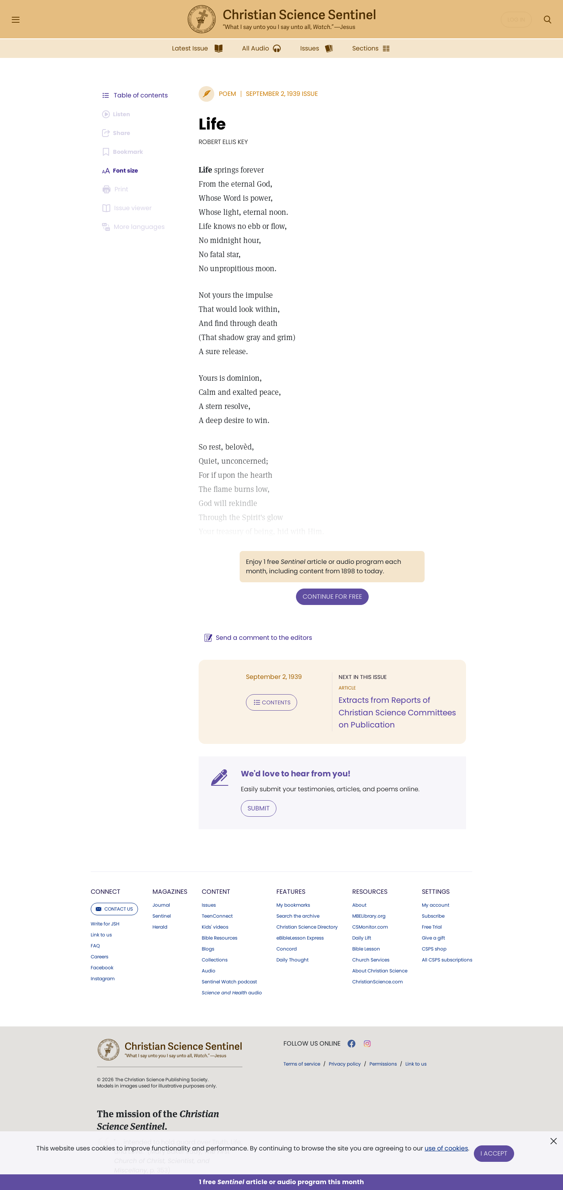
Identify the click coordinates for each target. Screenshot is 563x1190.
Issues (209, 904)
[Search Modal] (547, 19)
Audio (208, 970)
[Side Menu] (15, 19)
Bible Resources (219, 937)
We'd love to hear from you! (286, 773)
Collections (215, 959)
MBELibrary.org (368, 915)
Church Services (370, 959)
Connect (105, 890)
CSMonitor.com (370, 926)
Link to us (101, 934)
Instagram (103, 978)
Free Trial (432, 926)
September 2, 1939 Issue (272, 93)
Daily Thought (292, 959)
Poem (217, 93)
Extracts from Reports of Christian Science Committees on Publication (392, 712)
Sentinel (161, 915)
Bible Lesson (366, 948)
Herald (159, 926)
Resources (369, 890)
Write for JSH (105, 923)
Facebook (102, 967)
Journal (161, 904)
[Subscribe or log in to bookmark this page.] (125, 151)
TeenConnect (217, 915)
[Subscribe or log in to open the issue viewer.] (128, 208)
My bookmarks (293, 904)
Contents (261, 701)
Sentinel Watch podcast (229, 981)
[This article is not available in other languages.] (135, 227)
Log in (516, 19)
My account (435, 904)
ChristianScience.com (377, 981)
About (359, 904)
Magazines (169, 890)
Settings (436, 890)
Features (290, 890)
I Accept (494, 1153)
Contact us (114, 908)
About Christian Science (379, 970)
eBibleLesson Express (300, 937)
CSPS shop (434, 948)
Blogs (208, 948)
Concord (286, 948)
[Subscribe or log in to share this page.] (118, 133)
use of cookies (445, 1150)
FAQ (95, 945)
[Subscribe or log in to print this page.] (116, 189)
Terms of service (301, 1063)
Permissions (383, 1063)
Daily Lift (361, 937)
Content (216, 890)
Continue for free (327, 596)
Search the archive (297, 915)
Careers (99, 956)
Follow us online (312, 1043)
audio (232, 992)
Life (202, 124)
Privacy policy (345, 1063)
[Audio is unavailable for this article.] (118, 114)
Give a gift (433, 937)
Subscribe (433, 915)
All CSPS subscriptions (447, 959)
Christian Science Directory (307, 926)
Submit (248, 807)
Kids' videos (215, 926)
